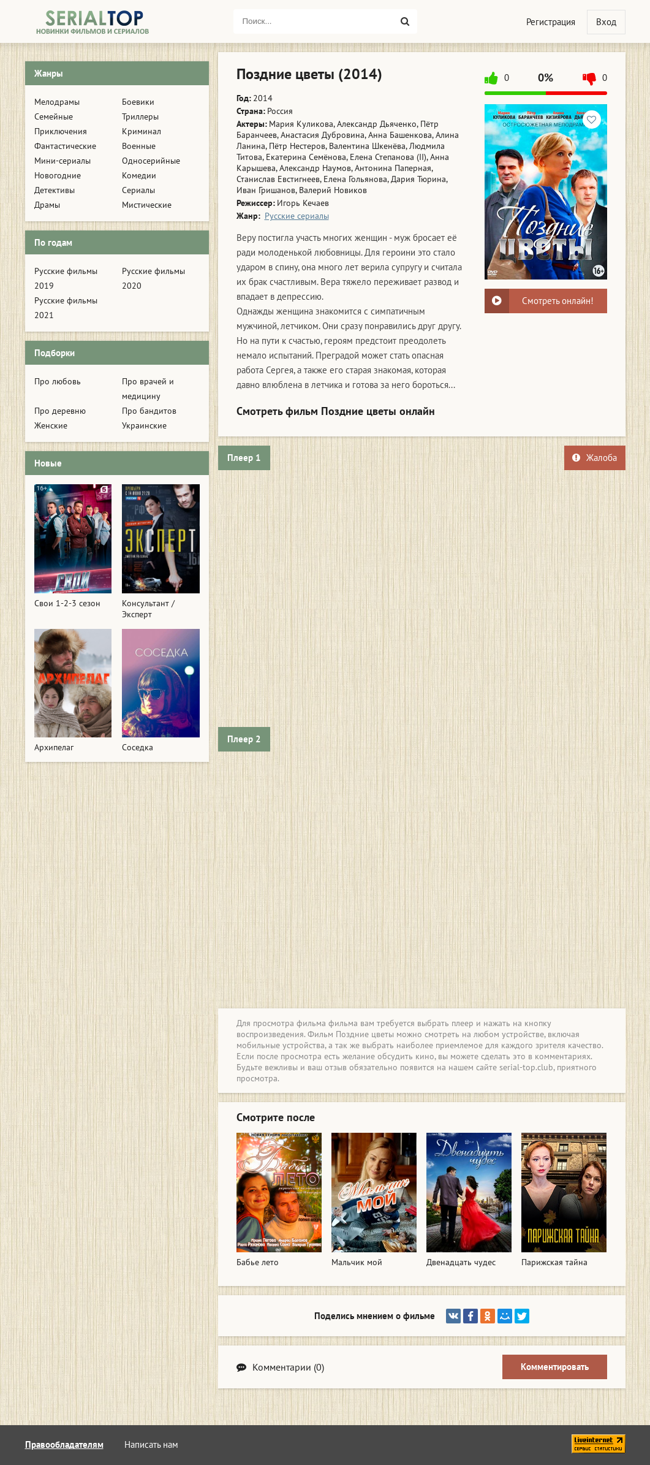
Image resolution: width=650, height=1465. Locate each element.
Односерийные (151, 160)
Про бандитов (149, 410)
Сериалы (138, 190)
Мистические (147, 204)
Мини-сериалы (62, 160)
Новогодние (57, 175)
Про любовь (57, 381)
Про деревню (60, 410)
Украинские (144, 425)
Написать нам (151, 1444)
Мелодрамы (57, 101)
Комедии (139, 175)
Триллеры (140, 116)
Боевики (138, 101)
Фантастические (65, 145)
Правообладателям (64, 1444)
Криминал (141, 131)
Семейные (53, 116)
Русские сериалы (297, 215)
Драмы (47, 204)
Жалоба (594, 457)
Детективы (54, 190)
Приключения (60, 131)
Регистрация (550, 22)
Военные (139, 145)
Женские (50, 425)
